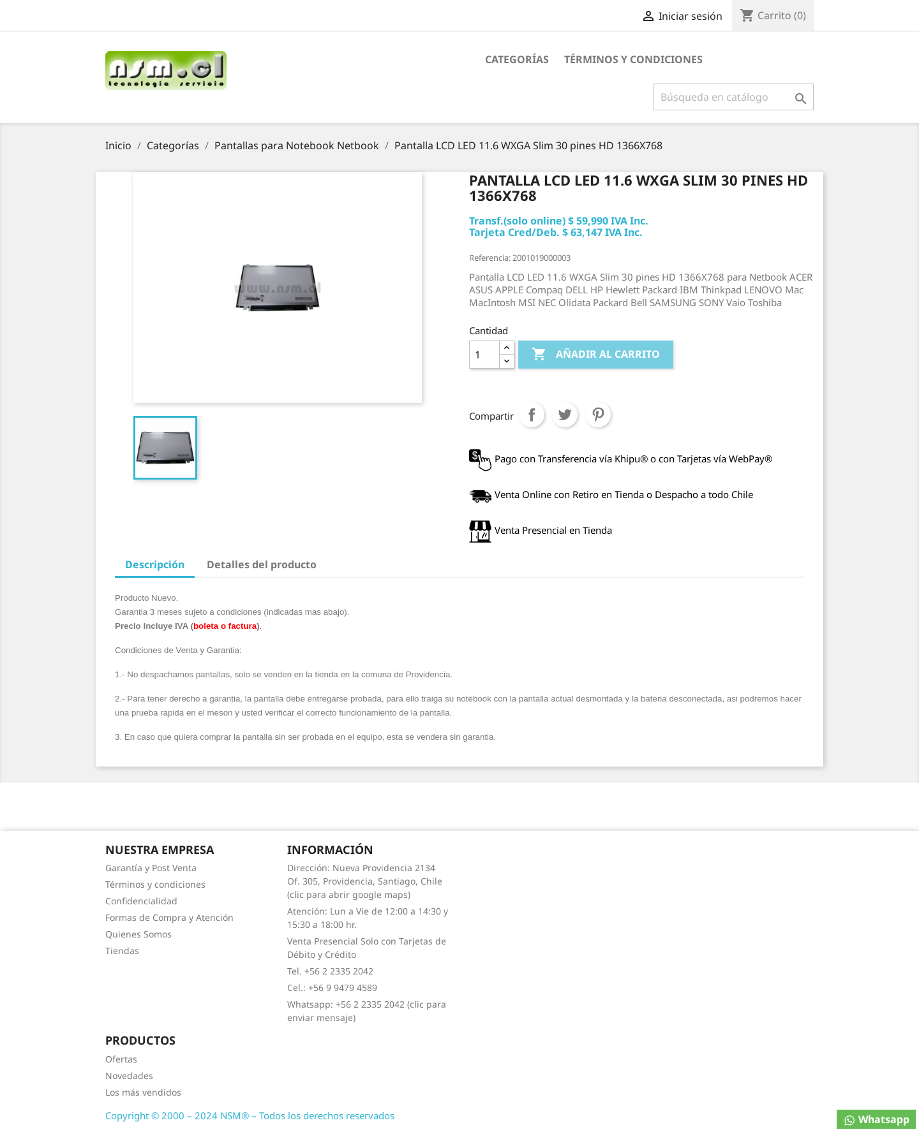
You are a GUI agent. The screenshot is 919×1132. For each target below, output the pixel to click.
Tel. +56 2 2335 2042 (330, 971)
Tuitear (565, 414)
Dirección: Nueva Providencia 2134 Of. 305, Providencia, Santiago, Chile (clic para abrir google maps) (364, 881)
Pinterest (598, 414)
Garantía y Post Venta (151, 868)
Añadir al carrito (596, 354)
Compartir (531, 414)
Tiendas (122, 951)
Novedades (129, 1076)
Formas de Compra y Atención (169, 917)
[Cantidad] (484, 355)
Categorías (517, 59)
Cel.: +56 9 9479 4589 (332, 987)
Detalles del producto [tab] (262, 564)
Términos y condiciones (633, 59)
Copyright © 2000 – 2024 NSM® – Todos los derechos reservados (249, 1115)
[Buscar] (734, 97)
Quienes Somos (138, 934)
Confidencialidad (141, 901)
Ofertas (121, 1059)
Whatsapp (876, 1119)
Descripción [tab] (154, 564)
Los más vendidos (143, 1092)
